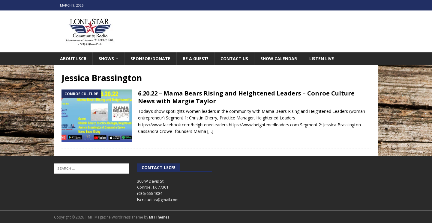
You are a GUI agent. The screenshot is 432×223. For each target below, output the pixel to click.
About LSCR (73, 58)
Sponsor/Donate (150, 58)
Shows (106, 58)
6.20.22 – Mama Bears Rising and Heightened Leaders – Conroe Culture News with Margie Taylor (246, 97)
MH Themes (159, 217)
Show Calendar (278, 58)
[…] (210, 131)
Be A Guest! (195, 58)
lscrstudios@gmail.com (157, 199)
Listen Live (321, 58)
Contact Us (234, 58)
